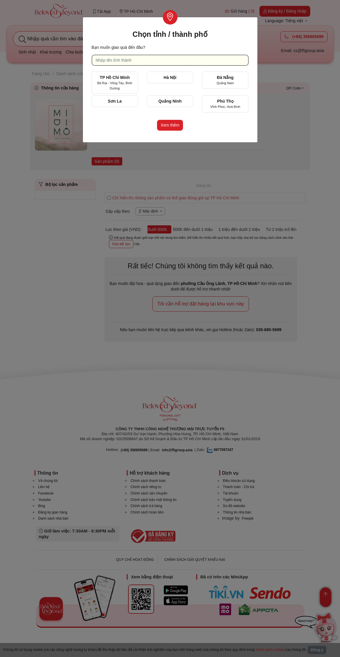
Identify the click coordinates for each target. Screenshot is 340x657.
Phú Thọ (225, 103)
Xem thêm (170, 125)
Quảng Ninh (170, 101)
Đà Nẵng (225, 80)
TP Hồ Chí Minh (114, 82)
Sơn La (115, 101)
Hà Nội (170, 77)
